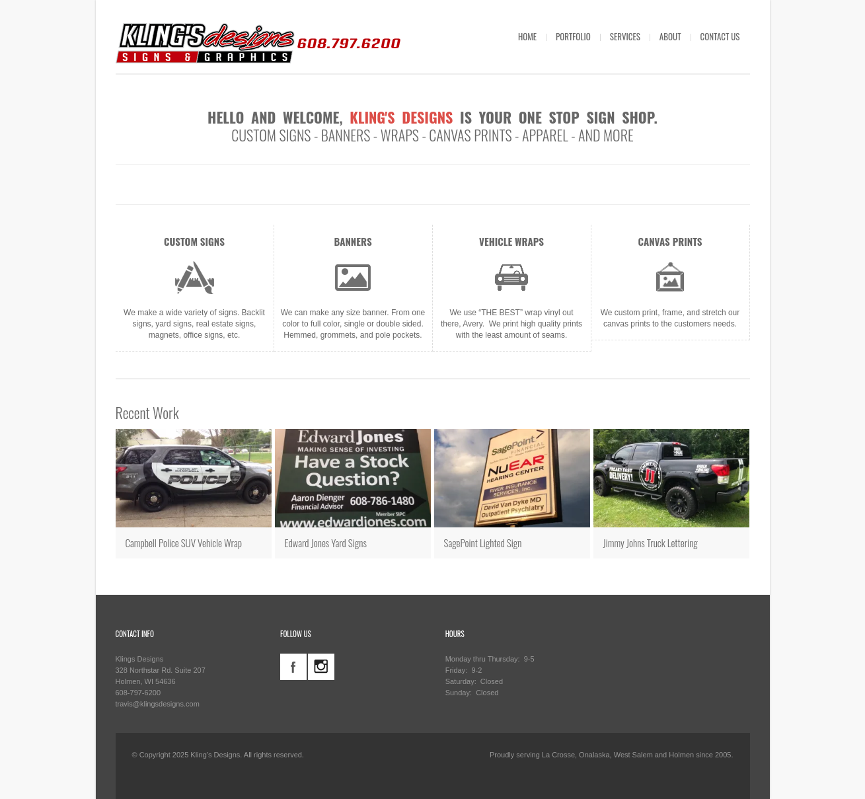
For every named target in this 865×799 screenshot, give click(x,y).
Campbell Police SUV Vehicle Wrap (184, 542)
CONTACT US (720, 36)
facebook (293, 667)
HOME (527, 36)
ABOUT (670, 36)
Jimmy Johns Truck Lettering (650, 542)
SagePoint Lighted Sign (483, 542)
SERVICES (625, 36)
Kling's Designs (401, 117)
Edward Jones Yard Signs (326, 542)
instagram (321, 667)
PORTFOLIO (573, 36)
